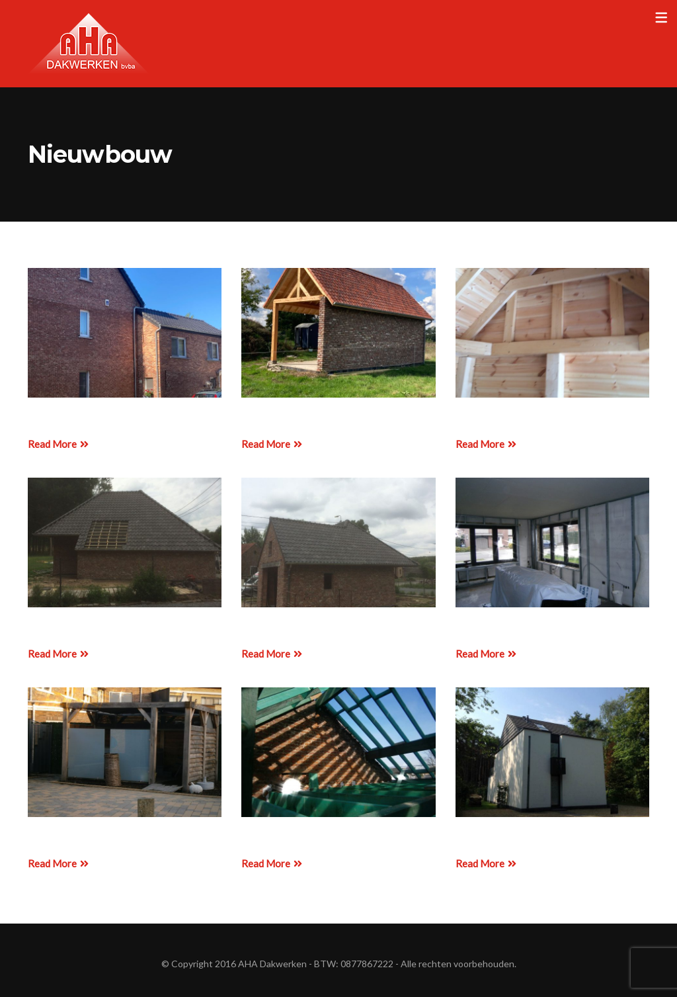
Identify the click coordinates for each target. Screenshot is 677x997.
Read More (58, 444)
